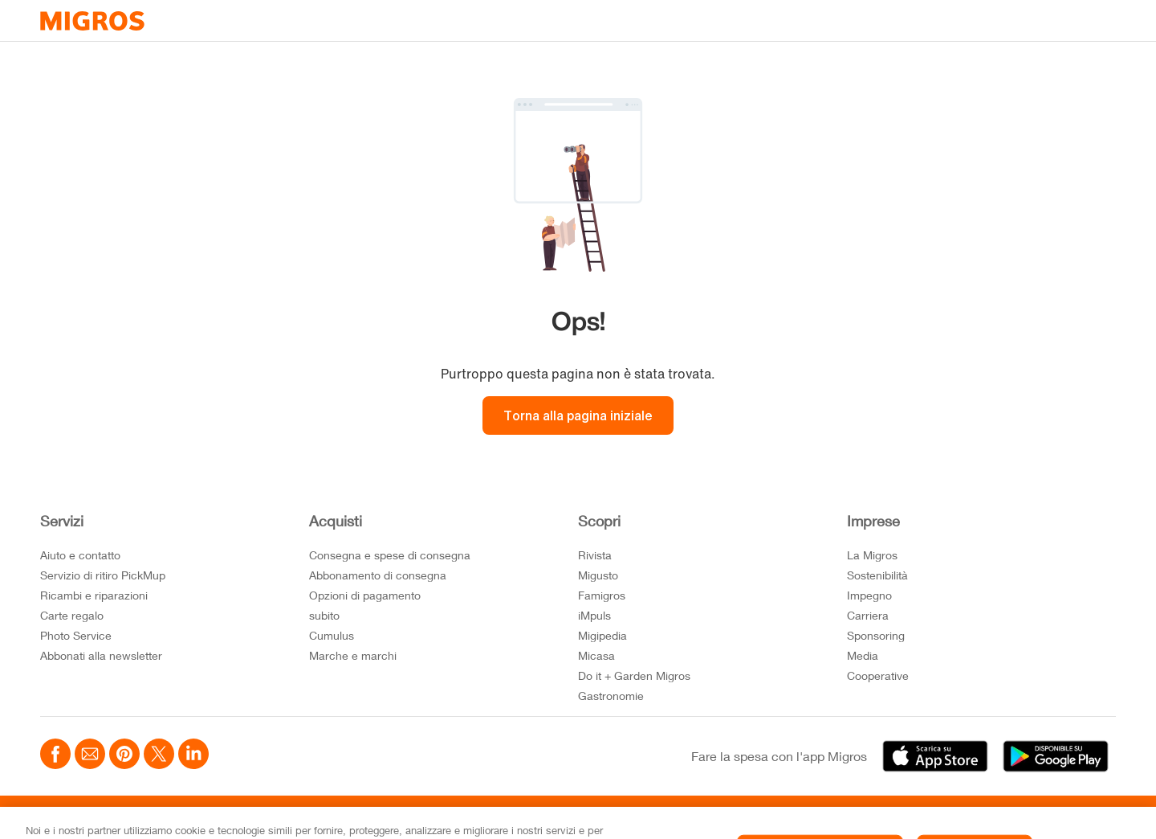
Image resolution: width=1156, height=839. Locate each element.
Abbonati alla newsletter (101, 655)
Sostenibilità (877, 575)
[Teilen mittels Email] (90, 755)
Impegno (869, 595)
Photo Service (76, 635)
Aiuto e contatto (80, 555)
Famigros (601, 595)
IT (1110, 817)
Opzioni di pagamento (365, 595)
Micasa (596, 655)
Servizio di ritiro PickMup (102, 575)
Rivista (595, 555)
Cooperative (878, 675)
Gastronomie (611, 695)
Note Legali (197, 817)
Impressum (386, 817)
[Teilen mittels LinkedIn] (193, 755)
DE (1064, 817)
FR (1089, 817)
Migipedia (602, 635)
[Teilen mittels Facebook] (55, 755)
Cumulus (331, 635)
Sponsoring (876, 635)
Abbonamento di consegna (377, 575)
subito (324, 615)
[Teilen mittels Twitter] (159, 755)
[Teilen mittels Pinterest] (124, 755)
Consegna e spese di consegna (389, 555)
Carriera (868, 615)
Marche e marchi (353, 655)
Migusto (598, 575)
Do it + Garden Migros (634, 675)
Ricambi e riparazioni (94, 595)
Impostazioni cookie (98, 817)
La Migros (872, 555)
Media (862, 655)
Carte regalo (72, 615)
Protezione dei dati (292, 817)
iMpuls (594, 615)
